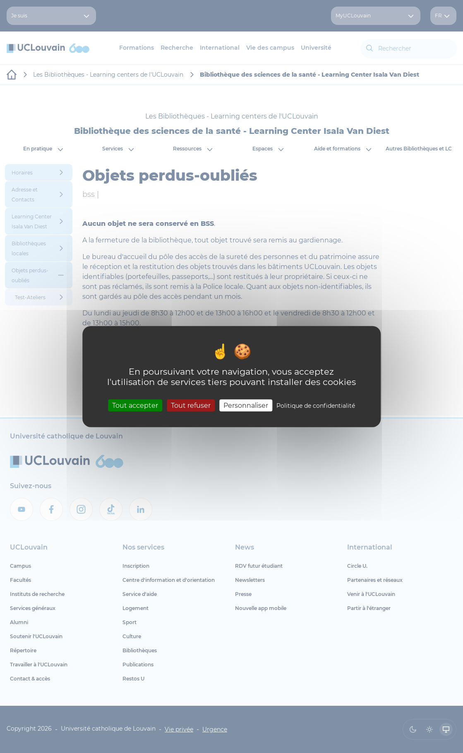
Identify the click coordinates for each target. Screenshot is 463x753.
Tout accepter (135, 405)
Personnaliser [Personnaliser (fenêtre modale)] (245, 405)
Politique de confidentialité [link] (315, 405)
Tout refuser (191, 405)
